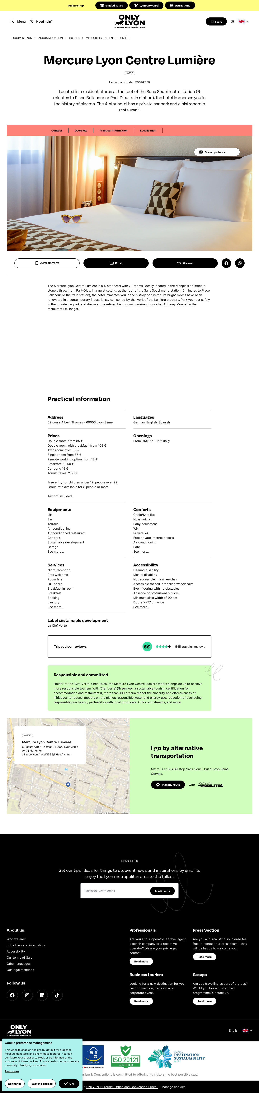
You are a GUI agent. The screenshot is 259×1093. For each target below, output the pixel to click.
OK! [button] (69, 1084)
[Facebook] (12, 995)
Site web (185, 263)
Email (116, 263)
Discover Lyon (21, 37)
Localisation (148, 130)
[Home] (129, 21)
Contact (56, 130)
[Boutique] (215, 21)
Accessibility (16, 951)
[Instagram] (27, 995)
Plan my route (168, 784)
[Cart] (233, 21)
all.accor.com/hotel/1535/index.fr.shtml (46, 754)
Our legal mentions (20, 970)
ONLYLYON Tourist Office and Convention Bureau (122, 1087)
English (240, 1030)
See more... (56, 551)
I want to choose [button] (42, 1084)
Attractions (180, 5)
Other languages (19, 964)
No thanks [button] (14, 1084)
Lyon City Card (146, 5)
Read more (141, 961)
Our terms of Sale (19, 957)
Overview (81, 130)
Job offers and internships (26, 945)
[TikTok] (57, 995)
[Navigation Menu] (18, 21)
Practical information (114, 130)
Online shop (76, 5)
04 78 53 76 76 (47, 263)
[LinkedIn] (42, 995)
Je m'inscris (162, 891)
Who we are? (16, 939)
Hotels (74, 37)
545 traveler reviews (190, 646)
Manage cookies (173, 1087)
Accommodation (50, 37)
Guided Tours (111, 5)
